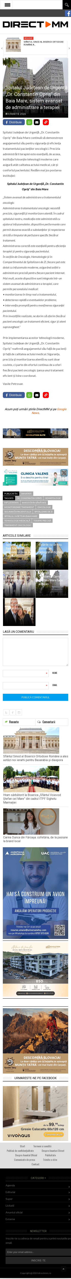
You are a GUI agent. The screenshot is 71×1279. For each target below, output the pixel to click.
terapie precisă (42, 520)
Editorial (10, 1192)
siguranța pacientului (17, 511)
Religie (28, 38)
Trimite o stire (50, 1160)
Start (22, 1146)
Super (9, 1198)
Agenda (10, 1185)
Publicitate (50, 1155)
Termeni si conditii (42, 1146)
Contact (35, 1164)
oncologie (44, 507)
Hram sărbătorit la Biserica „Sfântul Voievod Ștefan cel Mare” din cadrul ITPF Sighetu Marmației (32, 798)
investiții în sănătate (34, 502)
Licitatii (10, 1205)
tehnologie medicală (17, 520)
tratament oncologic (17, 525)
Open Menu (7, 4)
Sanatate (26, 493)
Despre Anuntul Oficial (26, 1155)
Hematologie (53, 498)
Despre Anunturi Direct (53, 1151)
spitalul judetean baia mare (21, 516)
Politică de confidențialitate (20, 1151)
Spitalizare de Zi (43, 511)
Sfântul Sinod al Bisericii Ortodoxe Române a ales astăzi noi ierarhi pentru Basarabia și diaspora (35, 758)
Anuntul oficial (14, 1212)
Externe (10, 1219)
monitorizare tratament (19, 507)
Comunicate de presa (24, 1160)
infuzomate (11, 502)
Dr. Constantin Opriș (29, 498)
